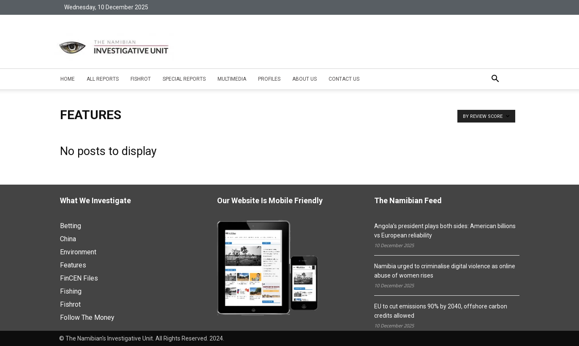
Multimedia (231, 79)
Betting (70, 226)
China (68, 239)
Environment (78, 252)
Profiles (269, 79)
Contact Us (344, 79)
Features (73, 265)
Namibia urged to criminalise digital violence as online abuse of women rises (444, 271)
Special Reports (184, 79)
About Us (304, 79)
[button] (495, 79)
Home (67, 79)
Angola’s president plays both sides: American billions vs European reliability (445, 231)
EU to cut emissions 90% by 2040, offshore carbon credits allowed (440, 311)
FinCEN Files (79, 278)
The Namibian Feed (408, 201)
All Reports (103, 79)
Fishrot (140, 79)
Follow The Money (87, 317)
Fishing (71, 291)
